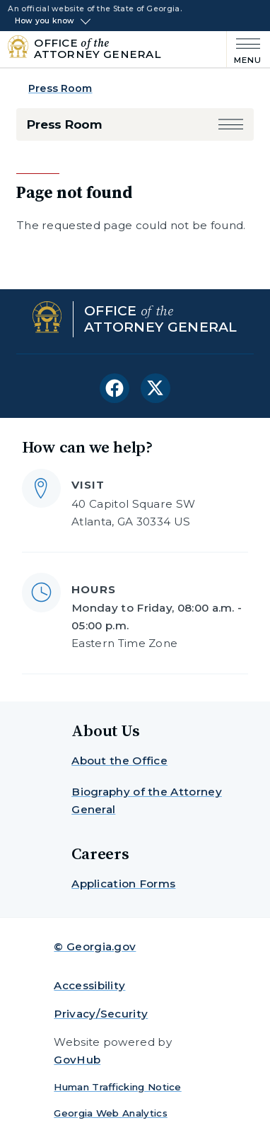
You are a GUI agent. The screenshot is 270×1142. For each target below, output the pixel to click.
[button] (230, 125)
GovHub (77, 1059)
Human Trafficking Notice (117, 1087)
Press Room (60, 88)
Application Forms (123, 883)
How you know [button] (45, 21)
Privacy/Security (101, 1013)
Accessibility (89, 985)
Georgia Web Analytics (110, 1113)
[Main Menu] (244, 49)
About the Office (119, 760)
